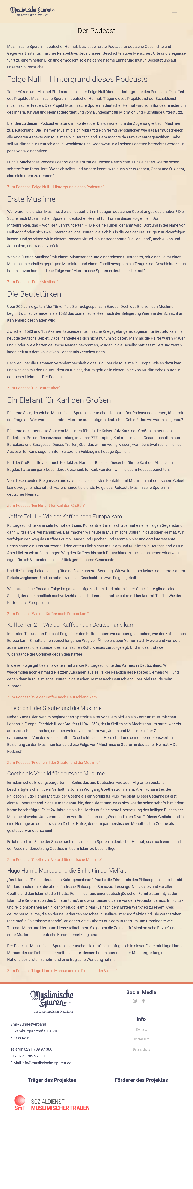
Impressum (141, 1039)
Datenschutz (141, 1049)
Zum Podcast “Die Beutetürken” (33, 388)
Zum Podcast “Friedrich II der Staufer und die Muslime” (53, 762)
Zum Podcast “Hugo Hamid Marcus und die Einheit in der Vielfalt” (62, 970)
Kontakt (141, 1029)
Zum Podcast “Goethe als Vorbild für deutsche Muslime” (54, 859)
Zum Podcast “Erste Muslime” (32, 282)
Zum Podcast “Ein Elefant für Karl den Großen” (46, 505)
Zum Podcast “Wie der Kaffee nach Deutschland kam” (52, 697)
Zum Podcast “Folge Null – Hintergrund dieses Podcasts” (55, 187)
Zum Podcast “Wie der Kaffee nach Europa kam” (48, 613)
